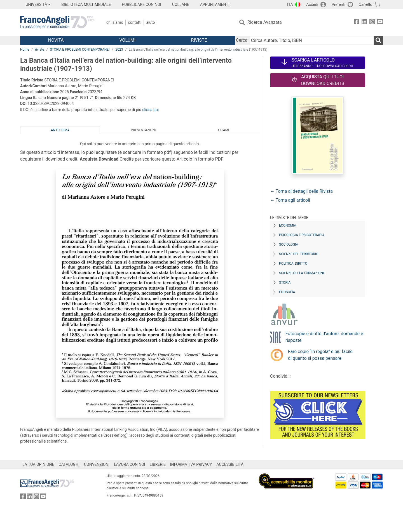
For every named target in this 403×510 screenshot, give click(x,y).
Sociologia (288, 244)
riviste (39, 49)
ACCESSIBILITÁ (230, 464)
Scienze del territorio (298, 254)
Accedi (312, 4)
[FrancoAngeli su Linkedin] (364, 22)
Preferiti (338, 4)
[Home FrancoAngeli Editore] (57, 22)
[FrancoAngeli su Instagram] (372, 22)
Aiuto (150, 22)
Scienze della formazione (302, 273)
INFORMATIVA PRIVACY (191, 464)
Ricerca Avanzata (264, 22)
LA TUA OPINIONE (38, 464)
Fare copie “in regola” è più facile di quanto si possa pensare (320, 355)
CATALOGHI (69, 464)
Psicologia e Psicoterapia (301, 235)
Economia (287, 225)
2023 (119, 49)
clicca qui (150, 109)
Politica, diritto (293, 263)
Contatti (134, 22)
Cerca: (242, 40)
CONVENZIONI (96, 464)
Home (24, 49)
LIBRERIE (158, 464)
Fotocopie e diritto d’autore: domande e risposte (324, 337)
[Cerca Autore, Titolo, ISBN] (312, 40)
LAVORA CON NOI (129, 464)
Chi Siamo (114, 22)
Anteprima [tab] (60, 130)
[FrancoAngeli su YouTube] (380, 22)
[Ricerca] (378, 40)
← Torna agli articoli (290, 200)
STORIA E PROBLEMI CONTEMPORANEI (79, 49)
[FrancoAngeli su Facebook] (356, 22)
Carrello (365, 4)
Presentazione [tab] (144, 130)
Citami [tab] (223, 130)
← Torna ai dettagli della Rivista (301, 191)
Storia (284, 283)
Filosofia (287, 292)
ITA (290, 4)
